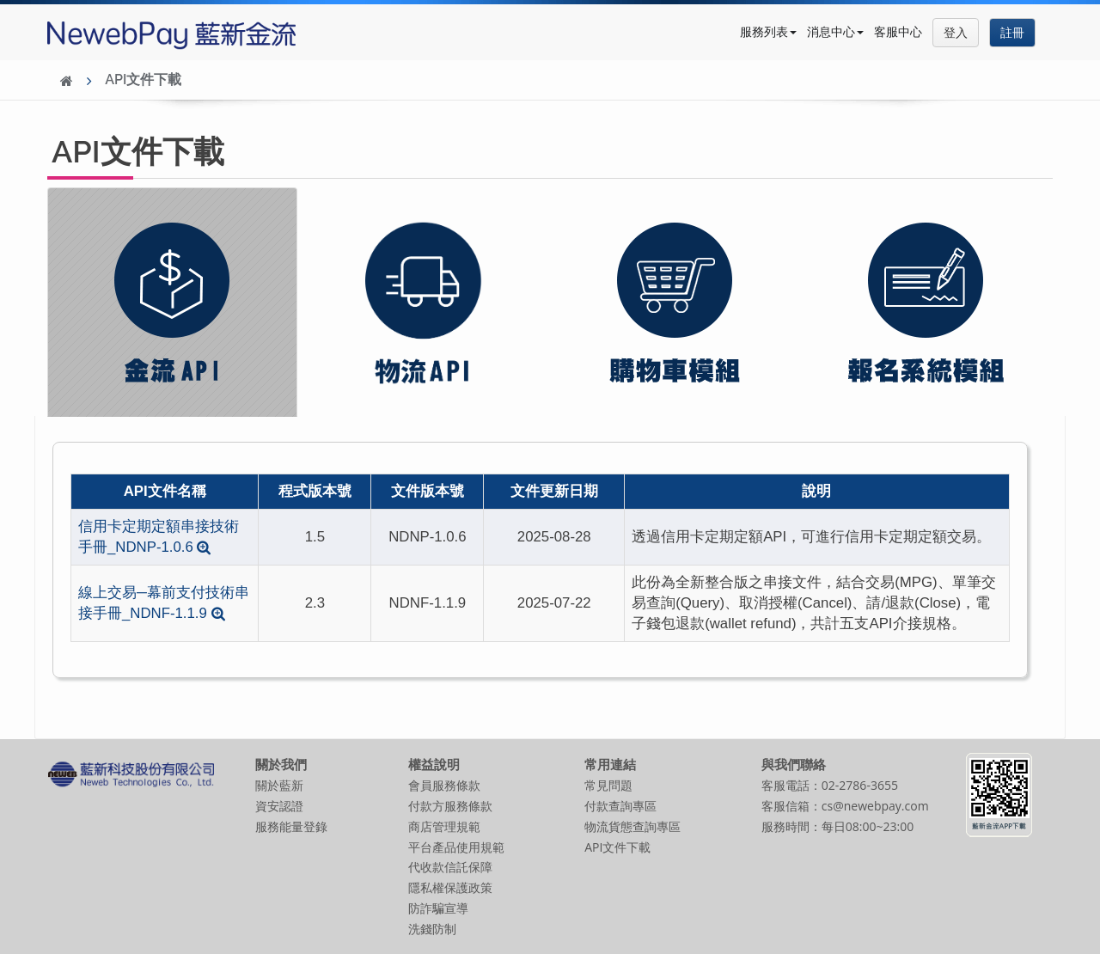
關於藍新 (279, 785)
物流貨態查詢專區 (632, 826)
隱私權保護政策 (450, 887)
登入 (956, 32)
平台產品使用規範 (456, 847)
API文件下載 (143, 79)
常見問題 (608, 785)
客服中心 (898, 31)
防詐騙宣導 (438, 908)
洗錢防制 (432, 928)
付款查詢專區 (620, 806)
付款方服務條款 (450, 806)
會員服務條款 (444, 785)
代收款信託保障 (450, 867)
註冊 (1012, 32)
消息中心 (835, 31)
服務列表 (768, 31)
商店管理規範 (444, 826)
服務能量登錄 (291, 826)
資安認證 (279, 806)
